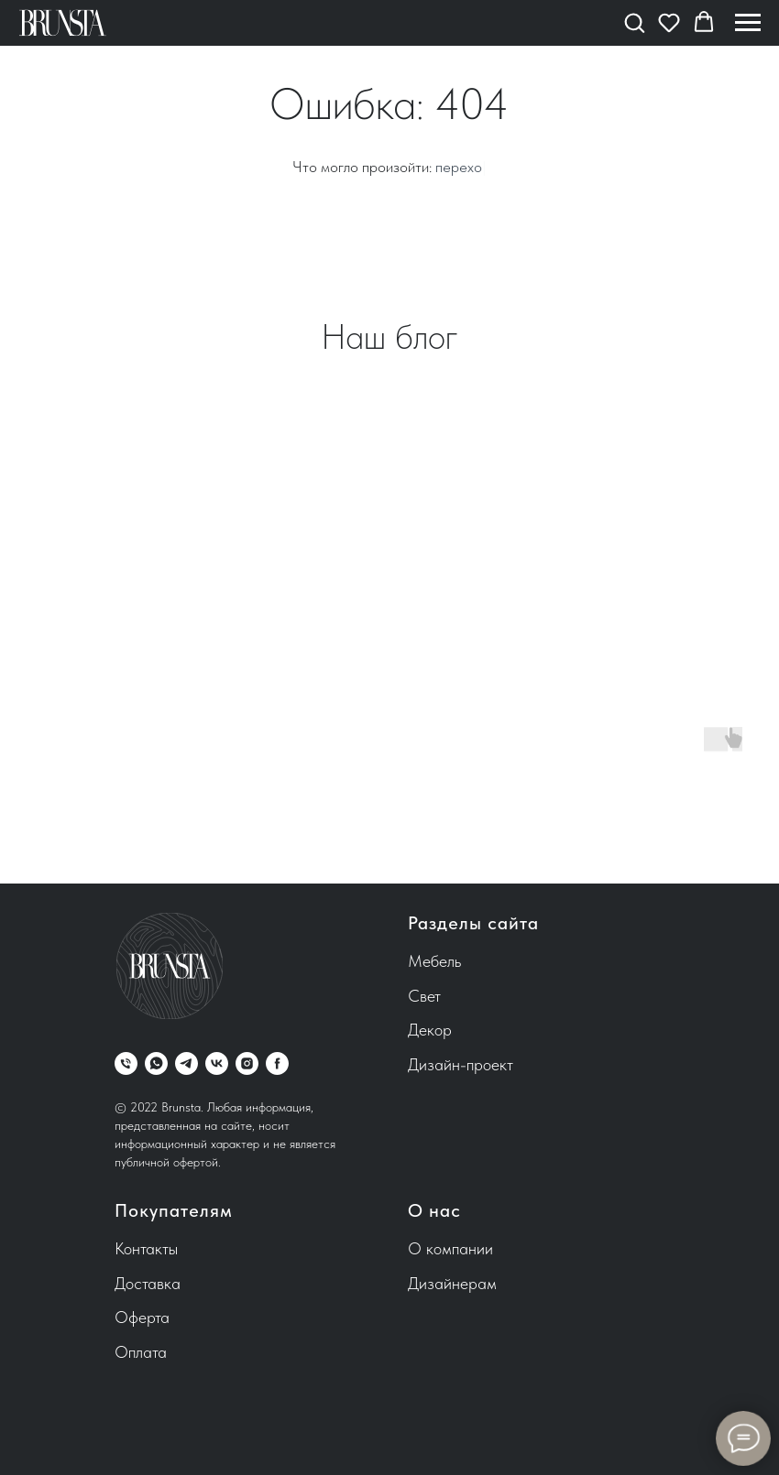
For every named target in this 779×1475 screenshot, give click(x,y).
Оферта (142, 1317)
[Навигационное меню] (748, 23)
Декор (430, 1029)
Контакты (146, 1248)
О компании (450, 1248)
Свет (424, 995)
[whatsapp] (156, 1063)
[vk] (216, 1063)
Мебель (434, 961)
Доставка (148, 1283)
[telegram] (186, 1063)
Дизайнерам (452, 1283)
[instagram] (247, 1063)
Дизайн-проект (460, 1064)
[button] (634, 22)
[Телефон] (126, 1063)
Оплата (141, 1351)
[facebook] (277, 1063)
